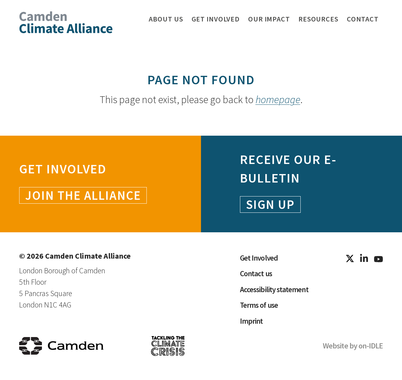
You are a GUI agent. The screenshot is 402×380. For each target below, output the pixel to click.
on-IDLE (370, 349)
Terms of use (260, 307)
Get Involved (260, 258)
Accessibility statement (275, 291)
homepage (278, 99)
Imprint (251, 324)
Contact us (256, 275)
